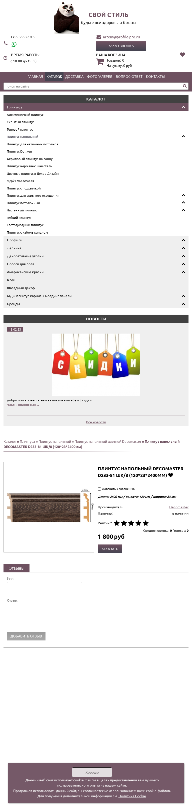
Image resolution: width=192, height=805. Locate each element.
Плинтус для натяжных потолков (32, 144)
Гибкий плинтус (19, 217)
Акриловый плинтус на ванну (29, 159)
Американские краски (25, 271)
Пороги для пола (20, 264)
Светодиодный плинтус (25, 225)
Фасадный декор (21, 287)
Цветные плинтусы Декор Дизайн (33, 173)
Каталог (54, 76)
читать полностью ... (23, 404)
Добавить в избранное (170, 475)
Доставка (74, 76)
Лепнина (14, 248)
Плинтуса (14, 107)
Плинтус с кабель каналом (27, 232)
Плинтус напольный (22, 136)
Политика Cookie (132, 796)
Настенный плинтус (22, 210)
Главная (35, 76)
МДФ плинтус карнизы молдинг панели (39, 295)
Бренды (13, 303)
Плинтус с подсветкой (24, 188)
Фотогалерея (99, 76)
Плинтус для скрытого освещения (33, 195)
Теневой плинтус (20, 129)
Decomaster (178, 507)
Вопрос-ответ (129, 76)
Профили (14, 240)
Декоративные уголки (25, 256)
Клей (11, 279)
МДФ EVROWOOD (20, 181)
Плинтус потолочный (23, 203)
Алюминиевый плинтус (25, 114)
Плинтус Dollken (19, 151)
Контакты (155, 76)
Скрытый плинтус (20, 122)
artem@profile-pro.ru (121, 36)
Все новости (96, 422)
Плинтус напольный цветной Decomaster (107, 441)
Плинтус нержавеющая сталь (29, 166)
